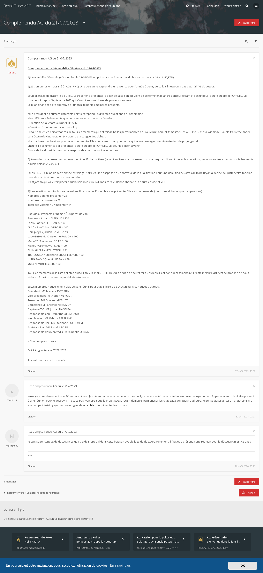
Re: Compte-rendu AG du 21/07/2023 (52, 386)
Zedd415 (12, 400)
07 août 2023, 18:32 (245, 371)
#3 (254, 431)
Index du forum (45, 6)
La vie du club (69, 6)
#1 (254, 57)
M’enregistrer (232, 6)
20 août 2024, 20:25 (245, 466)
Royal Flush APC (17, 5)
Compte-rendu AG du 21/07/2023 (41, 22)
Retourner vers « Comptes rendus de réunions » (32, 492)
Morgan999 (12, 445)
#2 (254, 385)
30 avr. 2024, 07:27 (245, 416)
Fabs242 (12, 72)
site (30, 455)
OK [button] (242, 565)
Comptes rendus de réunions (102, 6)
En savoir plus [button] (120, 565)
